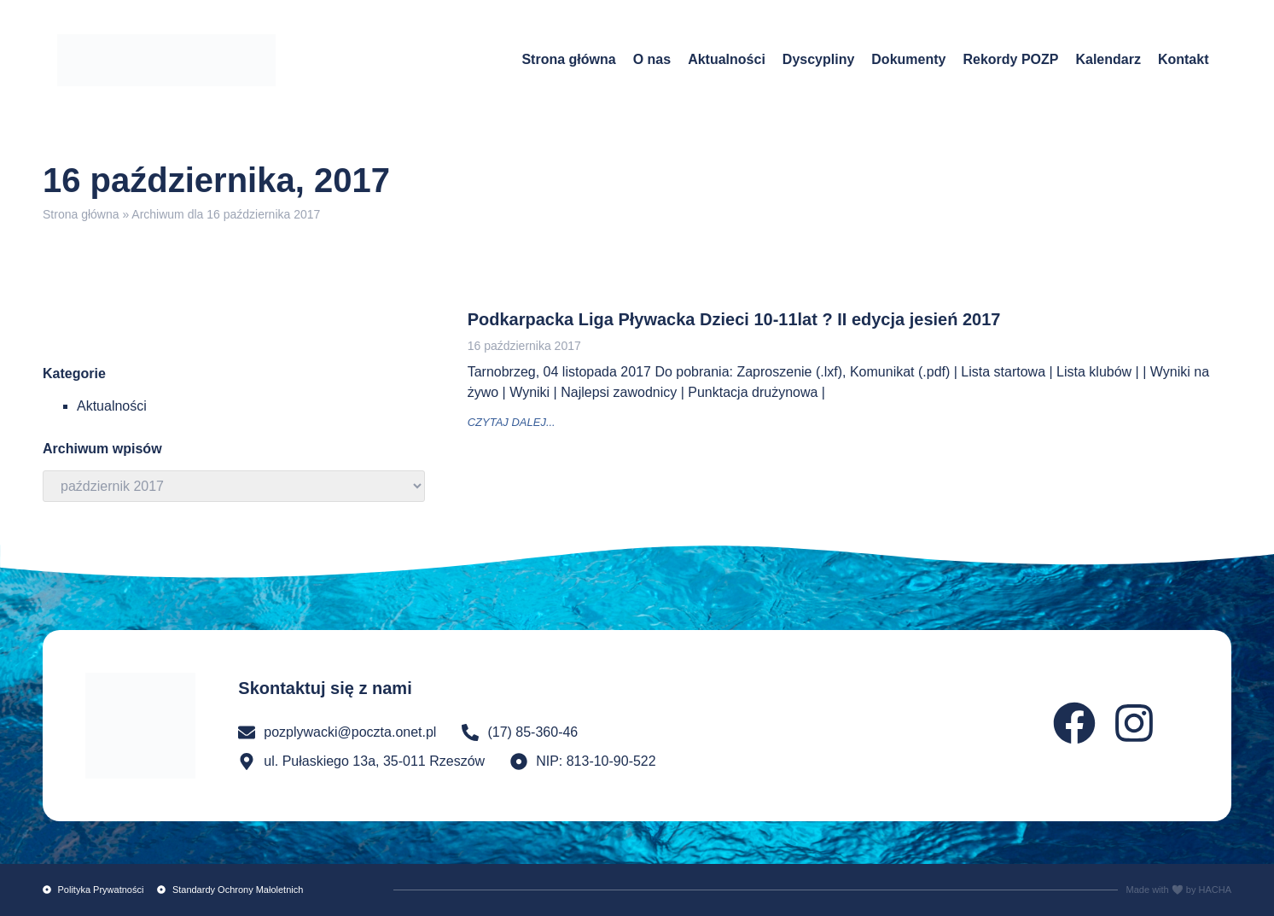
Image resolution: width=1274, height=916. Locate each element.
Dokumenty (908, 59)
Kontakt (1183, 59)
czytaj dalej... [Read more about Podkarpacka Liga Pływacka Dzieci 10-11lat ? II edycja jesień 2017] (512, 422)
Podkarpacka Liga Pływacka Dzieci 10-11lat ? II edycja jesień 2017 (734, 319)
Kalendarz (1107, 59)
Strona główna (568, 59)
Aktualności (726, 59)
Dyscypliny (818, 59)
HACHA (1214, 889)
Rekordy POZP (1010, 59)
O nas (652, 59)
